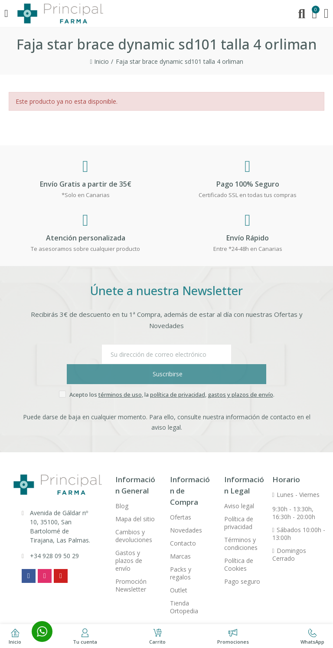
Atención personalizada (85, 238)
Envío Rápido (247, 238)
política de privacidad (177, 374)
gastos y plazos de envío (240, 374)
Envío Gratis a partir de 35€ (85, 184)
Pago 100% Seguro (247, 184)
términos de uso (120, 374)
